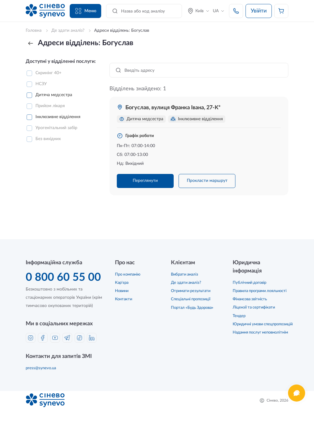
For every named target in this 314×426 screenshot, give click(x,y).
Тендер (239, 316)
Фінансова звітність (250, 299)
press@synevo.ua (41, 368)
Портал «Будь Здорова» (192, 308)
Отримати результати (190, 291)
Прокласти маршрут (207, 181)
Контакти (123, 299)
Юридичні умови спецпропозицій (263, 324)
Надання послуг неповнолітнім (260, 332)
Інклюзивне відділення (57, 117)
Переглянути (145, 181)
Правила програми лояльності (259, 291)
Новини (121, 291)
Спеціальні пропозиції (190, 299)
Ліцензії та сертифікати (254, 307)
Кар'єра (121, 283)
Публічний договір (249, 283)
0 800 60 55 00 (63, 277)
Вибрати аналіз (184, 274)
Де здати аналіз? (186, 283)
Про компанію (127, 274)
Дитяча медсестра (53, 95)
